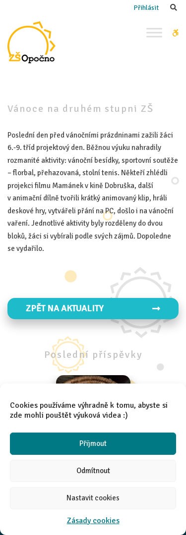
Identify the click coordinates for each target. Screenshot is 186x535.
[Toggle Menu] (154, 32)
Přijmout (93, 443)
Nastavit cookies (93, 497)
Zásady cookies (93, 521)
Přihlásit (146, 7)
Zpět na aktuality (93, 308)
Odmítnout (93, 470)
